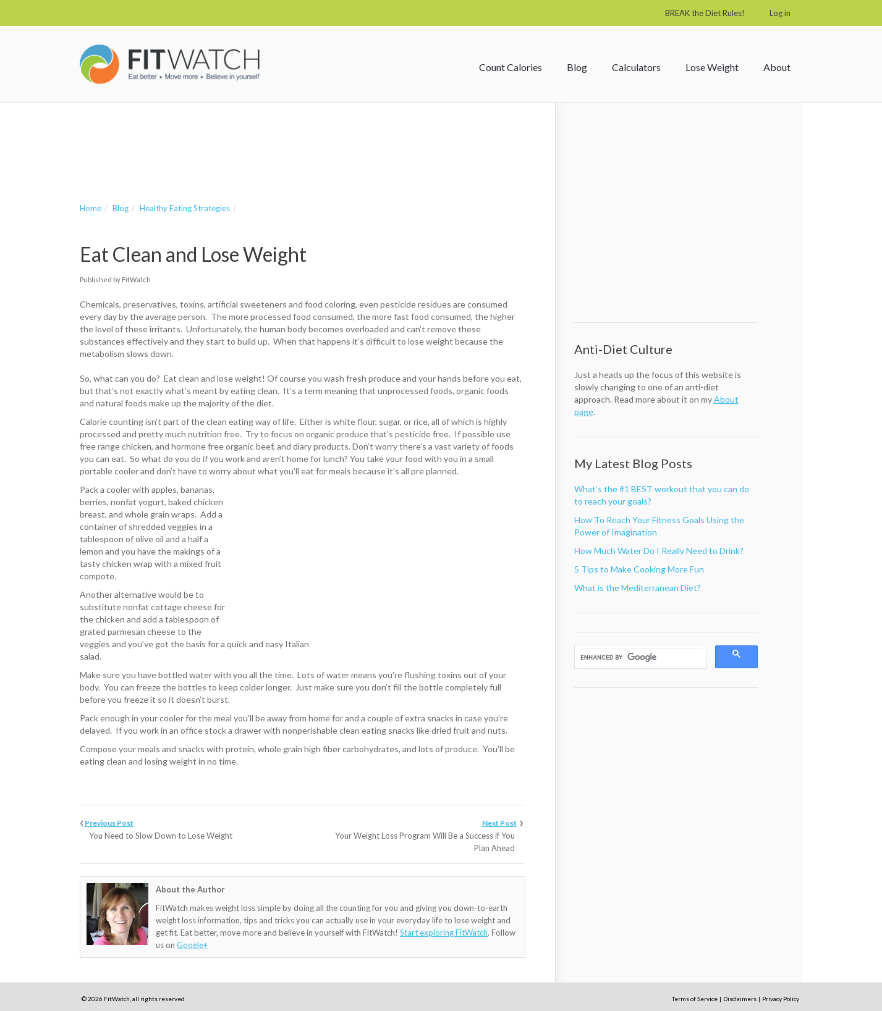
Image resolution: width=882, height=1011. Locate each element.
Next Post (499, 823)
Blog (577, 67)
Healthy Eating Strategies (185, 208)
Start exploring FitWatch (444, 933)
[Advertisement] (305, 140)
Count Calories (510, 67)
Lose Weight (712, 67)
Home (90, 208)
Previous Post (109, 823)
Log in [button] (780, 13)
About (777, 67)
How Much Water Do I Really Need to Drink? (659, 550)
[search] (642, 657)
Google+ (192, 945)
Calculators (636, 67)
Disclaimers (740, 998)
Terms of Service (695, 998)
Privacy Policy (780, 998)
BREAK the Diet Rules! (705, 13)
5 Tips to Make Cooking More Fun (639, 569)
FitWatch (170, 64)
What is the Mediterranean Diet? (637, 587)
